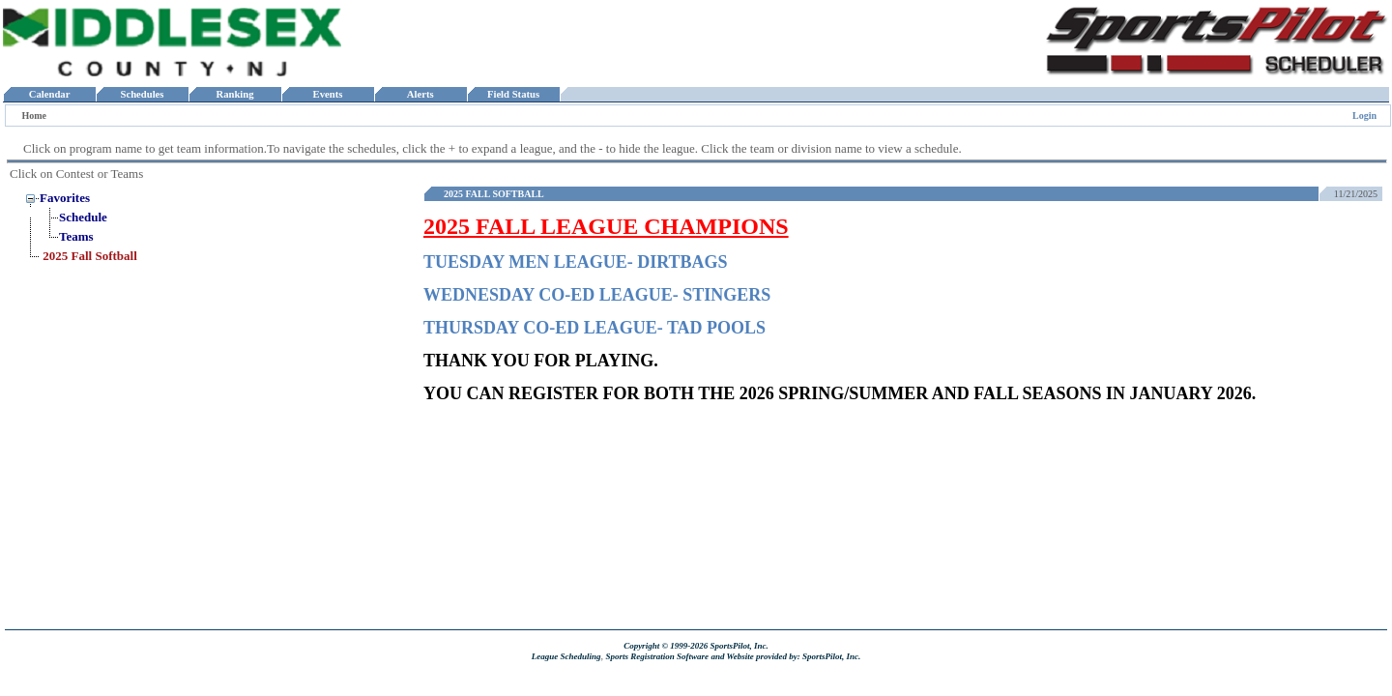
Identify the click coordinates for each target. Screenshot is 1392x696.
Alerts (420, 94)
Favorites (65, 197)
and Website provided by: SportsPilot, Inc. (785, 656)
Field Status (513, 94)
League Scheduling (566, 656)
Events (327, 94)
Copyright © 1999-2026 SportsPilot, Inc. (696, 646)
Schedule (83, 217)
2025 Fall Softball (90, 255)
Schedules (142, 94)
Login (1364, 115)
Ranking (235, 94)
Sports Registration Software (657, 656)
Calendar (48, 94)
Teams (76, 236)
